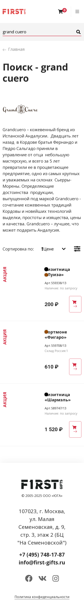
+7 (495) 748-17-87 (42, 554)
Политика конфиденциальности (42, 596)
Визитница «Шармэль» (58, 397)
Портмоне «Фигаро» (56, 334)
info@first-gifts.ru (42, 562)
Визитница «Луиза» (57, 271)
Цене (47, 249)
